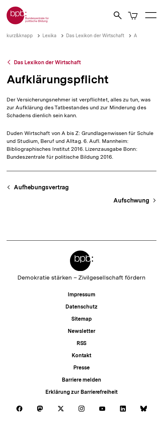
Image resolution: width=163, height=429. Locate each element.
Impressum (81, 294)
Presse (81, 367)
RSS (82, 343)
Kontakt (81, 355)
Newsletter (81, 331)
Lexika (49, 35)
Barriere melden (81, 380)
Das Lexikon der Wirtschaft (95, 35)
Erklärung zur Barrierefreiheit (81, 392)
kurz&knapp (20, 35)
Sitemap (81, 319)
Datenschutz (81, 307)
